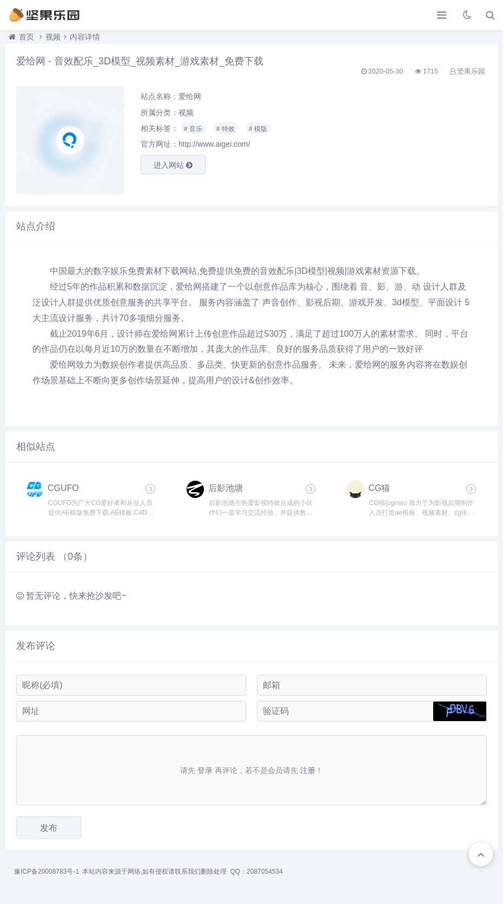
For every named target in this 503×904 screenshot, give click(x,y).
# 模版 (258, 129)
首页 (26, 36)
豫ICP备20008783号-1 (46, 871)
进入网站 (173, 165)
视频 (53, 36)
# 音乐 (193, 129)
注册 (307, 770)
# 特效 (225, 129)
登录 (205, 770)
